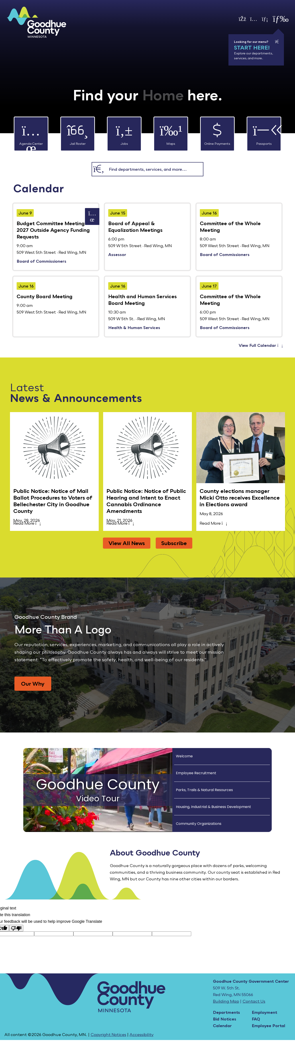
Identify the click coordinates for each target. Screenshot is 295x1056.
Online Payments (217, 131)
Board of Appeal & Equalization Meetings (135, 226)
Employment (264, 1012)
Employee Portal (268, 1025)
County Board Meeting (45, 296)
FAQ (256, 1018)
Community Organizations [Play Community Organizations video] (198, 823)
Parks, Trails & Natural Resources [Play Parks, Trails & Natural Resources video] (204, 789)
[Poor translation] (16, 928)
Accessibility (141, 1034)
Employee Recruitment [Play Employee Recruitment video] (196, 773)
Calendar (222, 1025)
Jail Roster (78, 131)
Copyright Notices (108, 1034)
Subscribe (174, 543)
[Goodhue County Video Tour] (97, 790)
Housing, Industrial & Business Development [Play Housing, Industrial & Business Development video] (213, 806)
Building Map (226, 1001)
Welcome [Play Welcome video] (184, 756)
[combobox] (154, 169)
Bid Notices (224, 1018)
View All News (126, 543)
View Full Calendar (261, 345)
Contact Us (253, 1001)
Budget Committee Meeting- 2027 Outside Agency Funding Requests (53, 230)
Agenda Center (31, 131)
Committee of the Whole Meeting (230, 226)
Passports (264, 131)
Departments (226, 1012)
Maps (171, 131)
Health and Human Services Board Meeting (142, 299)
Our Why (33, 683)
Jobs (124, 131)
